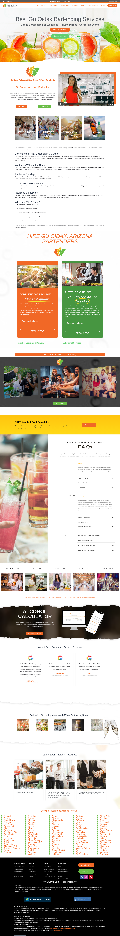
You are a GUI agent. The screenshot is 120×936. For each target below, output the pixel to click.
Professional (82, 483)
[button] (46, 5)
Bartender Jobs (113, 1)
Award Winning (83, 478)
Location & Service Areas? (87, 545)
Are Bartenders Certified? (25, 792)
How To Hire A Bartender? (86, 550)
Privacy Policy (58, 930)
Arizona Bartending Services (58, 597)
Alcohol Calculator (8, 1)
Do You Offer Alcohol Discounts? (89, 535)
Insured (80, 463)
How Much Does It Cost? (86, 540)
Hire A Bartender (19, 863)
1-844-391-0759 (64, 1)
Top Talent (81, 487)
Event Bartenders (84, 517)
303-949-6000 (54, 928)
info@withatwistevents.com (67, 928)
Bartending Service (84, 526)
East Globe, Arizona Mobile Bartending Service (37, 597)
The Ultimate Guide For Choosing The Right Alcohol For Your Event (91, 793)
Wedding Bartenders (85, 496)
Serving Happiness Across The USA (60, 810)
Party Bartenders (83, 522)
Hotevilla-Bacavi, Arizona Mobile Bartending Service (81, 597)
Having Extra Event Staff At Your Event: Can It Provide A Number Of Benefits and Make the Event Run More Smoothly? (59, 794)
